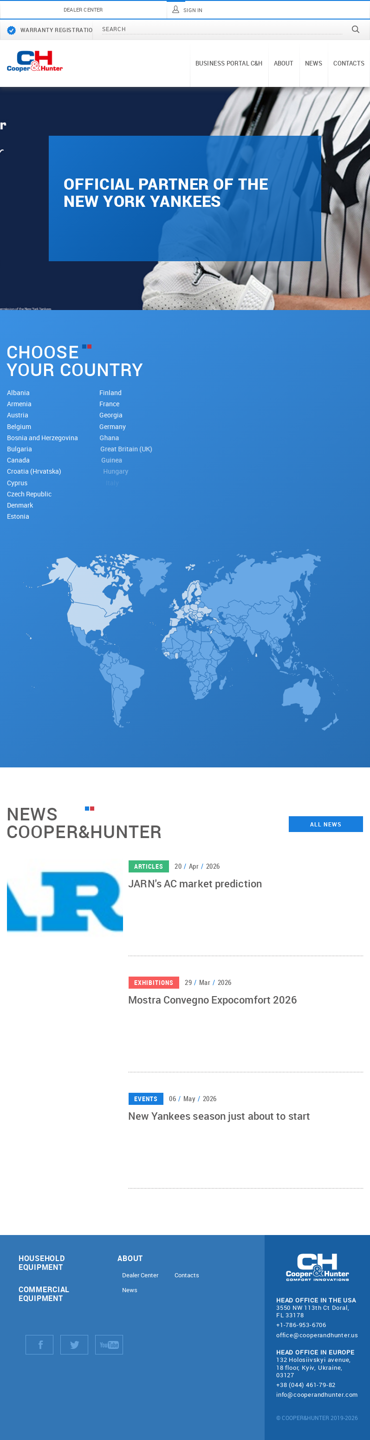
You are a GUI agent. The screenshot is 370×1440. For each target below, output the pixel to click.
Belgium (22, 426)
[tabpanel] (185, 198)
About (284, 63)
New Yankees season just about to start (219, 1118)
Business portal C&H (229, 63)
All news (326, 824)
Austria (19, 414)
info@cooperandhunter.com (317, 1394)
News (314, 63)
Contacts (348, 63)
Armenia (19, 403)
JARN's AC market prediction (195, 886)
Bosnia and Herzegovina (48, 437)
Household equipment (42, 1262)
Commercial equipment (44, 1293)
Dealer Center (140, 1275)
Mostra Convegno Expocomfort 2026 (212, 1002)
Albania (18, 392)
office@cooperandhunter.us (317, 1335)
